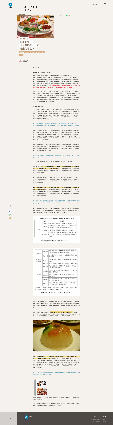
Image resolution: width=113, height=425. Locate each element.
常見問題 (92, 421)
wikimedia (46, 352)
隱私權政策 (104, 421)
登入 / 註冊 (94, 4)
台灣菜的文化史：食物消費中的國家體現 (52, 403)
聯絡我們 (98, 421)
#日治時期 (32, 52)
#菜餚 (43, 52)
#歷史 (27, 52)
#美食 (21, 55)
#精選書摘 (22, 52)
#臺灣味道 (38, 52)
